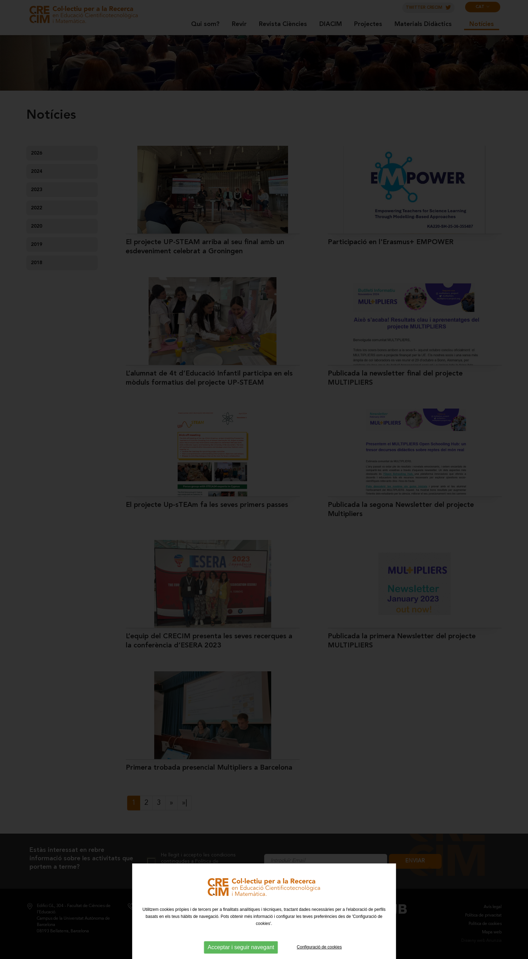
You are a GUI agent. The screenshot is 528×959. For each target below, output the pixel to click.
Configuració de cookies (319, 947)
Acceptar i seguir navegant (241, 947)
